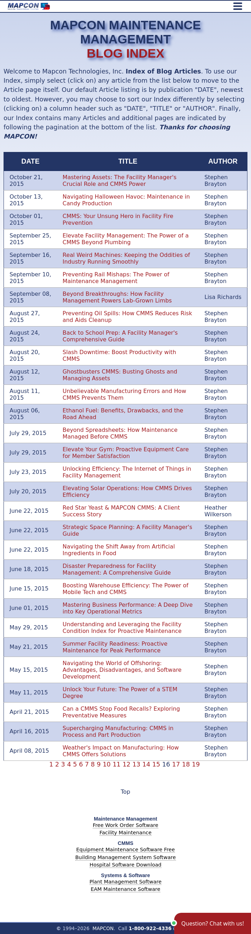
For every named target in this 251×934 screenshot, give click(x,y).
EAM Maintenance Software (125, 889)
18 (187, 764)
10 (108, 764)
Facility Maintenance (125, 832)
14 (147, 764)
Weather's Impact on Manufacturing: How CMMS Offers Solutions (121, 751)
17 (177, 764)
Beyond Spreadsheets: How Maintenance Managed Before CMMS (120, 433)
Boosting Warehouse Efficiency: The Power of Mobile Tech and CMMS (125, 588)
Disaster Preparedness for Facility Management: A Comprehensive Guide (117, 569)
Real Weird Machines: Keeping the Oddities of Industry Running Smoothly (126, 258)
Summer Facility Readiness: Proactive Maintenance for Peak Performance (115, 647)
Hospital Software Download (125, 865)
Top (125, 791)
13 (137, 764)
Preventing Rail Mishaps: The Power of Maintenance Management (116, 277)
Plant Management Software (126, 882)
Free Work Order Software (125, 825)
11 (117, 764)
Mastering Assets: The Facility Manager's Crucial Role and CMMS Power (120, 180)
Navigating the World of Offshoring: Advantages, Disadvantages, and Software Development (122, 670)
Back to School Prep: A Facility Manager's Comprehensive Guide (120, 336)
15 (157, 764)
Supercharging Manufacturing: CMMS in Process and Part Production (118, 731)
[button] (212, 923)
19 (197, 764)
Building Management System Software (125, 857)
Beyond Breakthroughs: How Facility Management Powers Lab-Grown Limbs (117, 297)
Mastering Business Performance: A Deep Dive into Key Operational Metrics (128, 608)
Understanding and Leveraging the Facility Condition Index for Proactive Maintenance (122, 627)
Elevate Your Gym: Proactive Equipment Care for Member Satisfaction (126, 452)
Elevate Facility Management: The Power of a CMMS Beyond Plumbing (126, 239)
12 (127, 764)
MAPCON (103, 928)
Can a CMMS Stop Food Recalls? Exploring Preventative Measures (121, 712)
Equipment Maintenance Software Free (125, 849)
